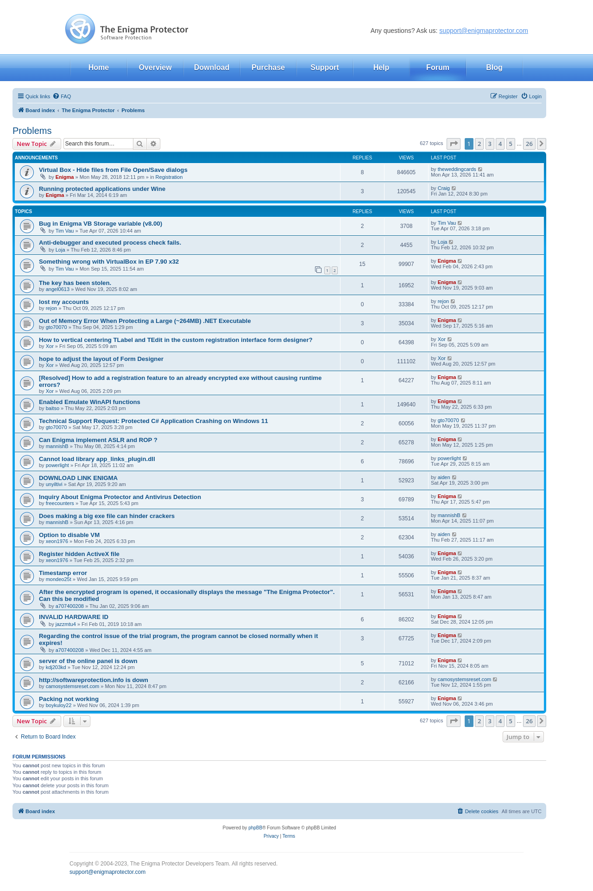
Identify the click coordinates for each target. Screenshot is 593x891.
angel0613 (57, 289)
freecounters (60, 503)
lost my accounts (64, 301)
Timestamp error (63, 572)
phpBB (255, 827)
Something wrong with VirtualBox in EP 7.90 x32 (109, 261)
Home (98, 67)
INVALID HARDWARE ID (73, 616)
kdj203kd (56, 667)
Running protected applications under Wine (102, 188)
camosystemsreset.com (73, 686)
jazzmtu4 (66, 624)
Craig (444, 188)
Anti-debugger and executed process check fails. (110, 242)
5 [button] (510, 143)
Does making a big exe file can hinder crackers (107, 515)
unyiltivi (54, 484)
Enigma (65, 177)
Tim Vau (65, 231)
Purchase (268, 67)
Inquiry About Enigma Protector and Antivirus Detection (120, 496)
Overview (155, 67)
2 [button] (479, 143)
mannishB (57, 446)
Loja (60, 250)
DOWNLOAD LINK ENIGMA (78, 477)
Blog (494, 67)
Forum (437, 67)
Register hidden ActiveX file (79, 553)
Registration (169, 177)
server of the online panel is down (88, 660)
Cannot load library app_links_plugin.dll (97, 458)
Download (211, 67)
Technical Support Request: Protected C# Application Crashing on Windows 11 (153, 420)
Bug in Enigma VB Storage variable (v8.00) (100, 223)
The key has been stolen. (75, 282)
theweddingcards (457, 169)
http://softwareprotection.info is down (93, 679)
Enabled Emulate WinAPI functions (89, 401)
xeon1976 (57, 541)
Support (324, 67)
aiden (444, 477)
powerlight (57, 465)
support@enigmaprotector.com (483, 30)
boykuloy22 (59, 705)
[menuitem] (61, 96)
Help (381, 67)
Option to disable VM (69, 534)
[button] (454, 143)
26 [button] (529, 143)
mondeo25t (58, 579)
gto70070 (56, 327)
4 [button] (500, 143)
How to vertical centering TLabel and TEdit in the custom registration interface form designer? (176, 339)
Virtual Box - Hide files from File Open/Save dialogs (113, 169)
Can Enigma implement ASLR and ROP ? (98, 439)
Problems (32, 131)
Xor (50, 346)
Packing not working (69, 698)
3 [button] (490, 143)
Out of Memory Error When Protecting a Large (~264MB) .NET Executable (145, 320)
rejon (51, 308)
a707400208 (70, 606)
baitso (52, 408)
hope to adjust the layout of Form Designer (101, 358)
